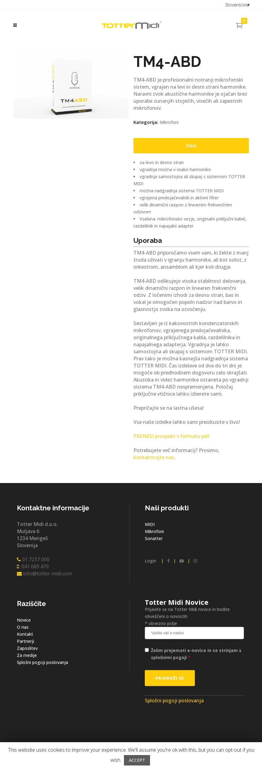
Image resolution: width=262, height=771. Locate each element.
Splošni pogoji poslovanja (42, 662)
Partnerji (25, 641)
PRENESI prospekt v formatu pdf (171, 436)
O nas (23, 627)
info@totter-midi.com (44, 573)
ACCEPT (137, 760)
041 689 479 (33, 566)
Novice (24, 620)
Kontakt (25, 634)
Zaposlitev (27, 648)
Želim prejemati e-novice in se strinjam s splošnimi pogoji (196, 653)
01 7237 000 (33, 559)
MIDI (150, 524)
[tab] (191, 145)
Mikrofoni (169, 122)
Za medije (27, 655)
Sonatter (154, 538)
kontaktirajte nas (153, 457)
